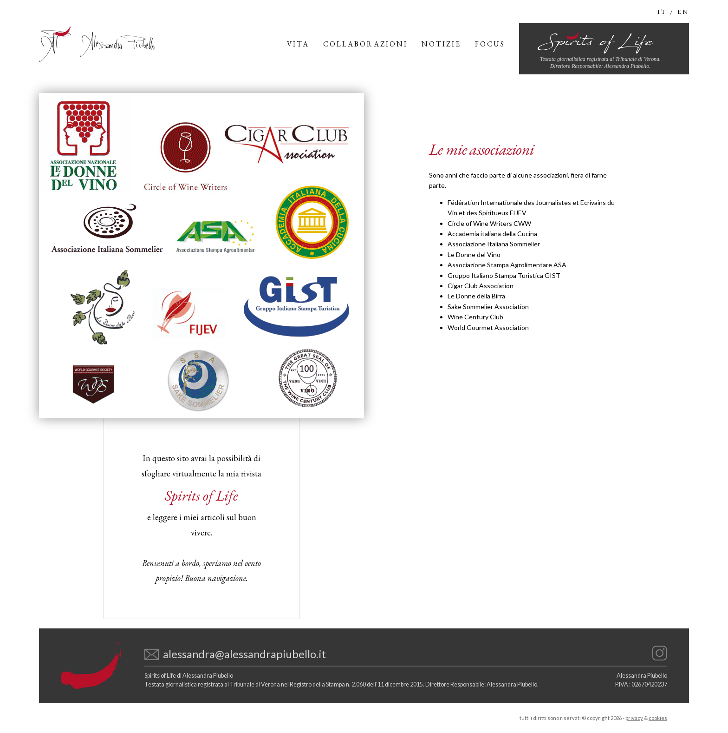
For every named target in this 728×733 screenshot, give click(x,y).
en (683, 11)
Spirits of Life (201, 495)
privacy (634, 718)
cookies (658, 718)
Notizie (441, 44)
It (662, 11)
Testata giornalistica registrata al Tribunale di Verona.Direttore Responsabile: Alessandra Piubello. (600, 62)
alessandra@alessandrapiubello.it (244, 653)
